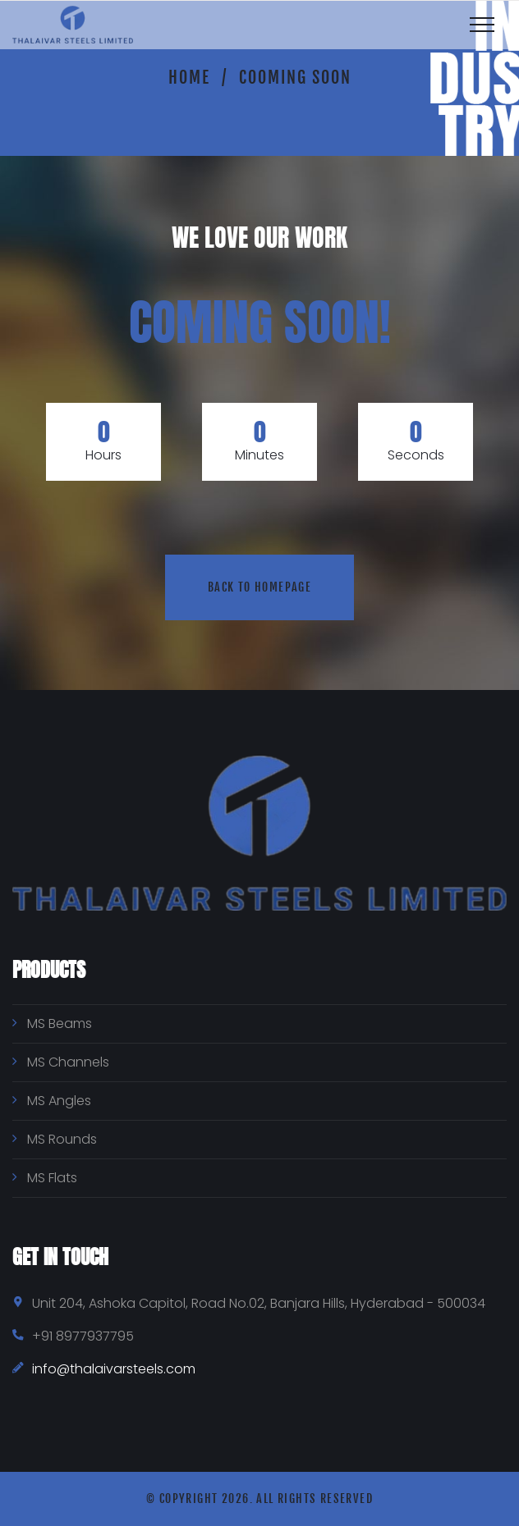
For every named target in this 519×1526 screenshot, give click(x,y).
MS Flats (52, 1177)
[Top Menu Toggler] (482, 24)
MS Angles (59, 1100)
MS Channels (68, 1062)
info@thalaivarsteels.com (113, 1368)
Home (189, 77)
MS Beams (59, 1023)
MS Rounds (62, 1139)
